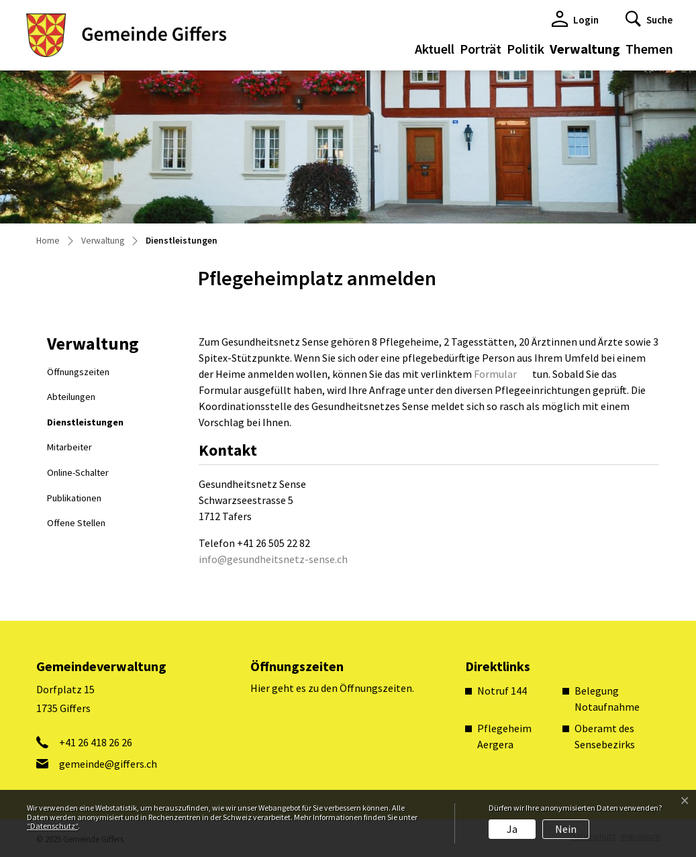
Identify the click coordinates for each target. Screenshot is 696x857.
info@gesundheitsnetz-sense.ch (273, 559)
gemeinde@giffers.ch (108, 763)
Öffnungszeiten (78, 372)
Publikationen (74, 498)
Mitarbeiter (69, 447)
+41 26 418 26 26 (95, 742)
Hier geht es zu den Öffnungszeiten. (332, 688)
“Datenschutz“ (52, 826)
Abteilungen (71, 397)
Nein (566, 829)
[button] (649, 18)
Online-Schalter (78, 472)
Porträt (480, 48)
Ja (512, 829)
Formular (495, 374)
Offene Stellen (76, 523)
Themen (649, 48)
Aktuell (434, 48)
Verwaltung (585, 48)
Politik (525, 48)
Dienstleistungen (84, 426)
